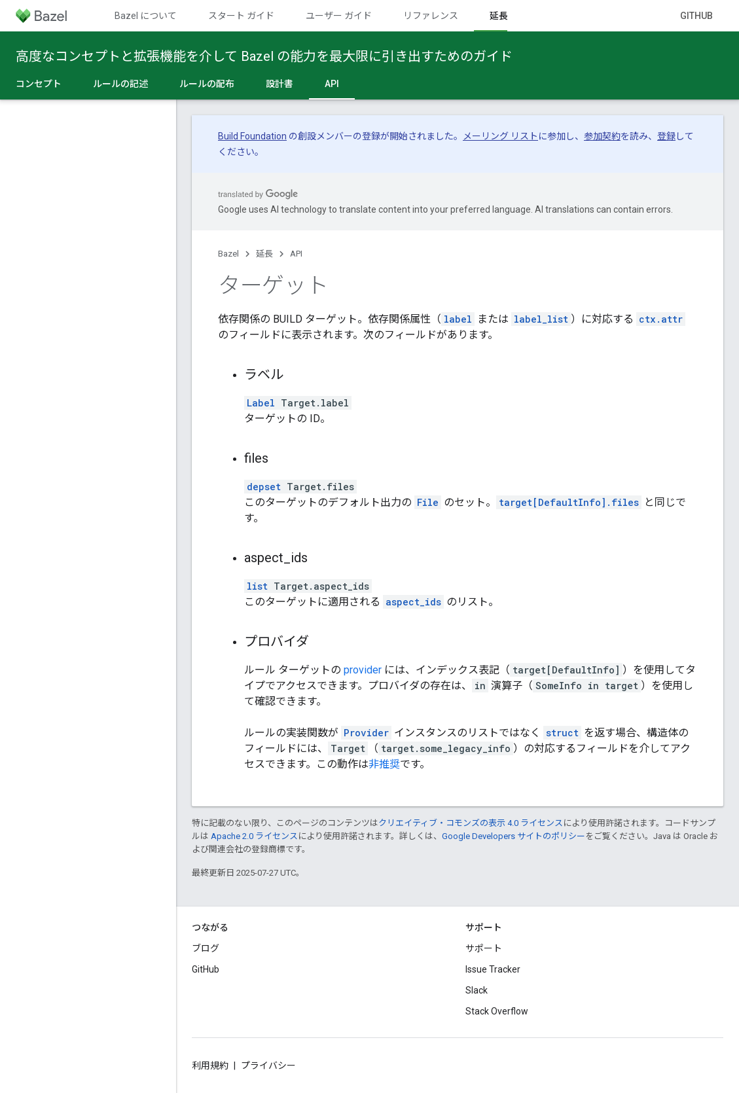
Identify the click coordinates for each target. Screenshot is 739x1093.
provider (363, 670)
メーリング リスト (500, 136)
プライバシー (268, 1065)
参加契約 (602, 136)
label (458, 319)
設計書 (279, 84)
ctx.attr (661, 319)
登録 (666, 136)
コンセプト (39, 84)
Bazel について (146, 15)
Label (261, 403)
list (257, 586)
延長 (264, 254)
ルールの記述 (120, 84)
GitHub (696, 15)
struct (562, 732)
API (296, 254)
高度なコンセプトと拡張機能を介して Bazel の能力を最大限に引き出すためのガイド (264, 56)
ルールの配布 (206, 84)
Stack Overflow (496, 1011)
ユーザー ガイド (339, 15)
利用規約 (210, 1065)
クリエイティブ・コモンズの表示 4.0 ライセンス (470, 823)
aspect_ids (413, 602)
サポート (483, 948)
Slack (476, 990)
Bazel (228, 254)
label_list (541, 319)
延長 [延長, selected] (499, 15)
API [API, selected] (332, 84)
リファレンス (430, 15)
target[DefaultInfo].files (569, 502)
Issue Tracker (492, 969)
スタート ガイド (241, 15)
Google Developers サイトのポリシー (513, 836)
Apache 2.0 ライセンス (254, 836)
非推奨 (384, 764)
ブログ (205, 948)
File (428, 502)
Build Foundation (252, 136)
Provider (366, 732)
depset (264, 486)
